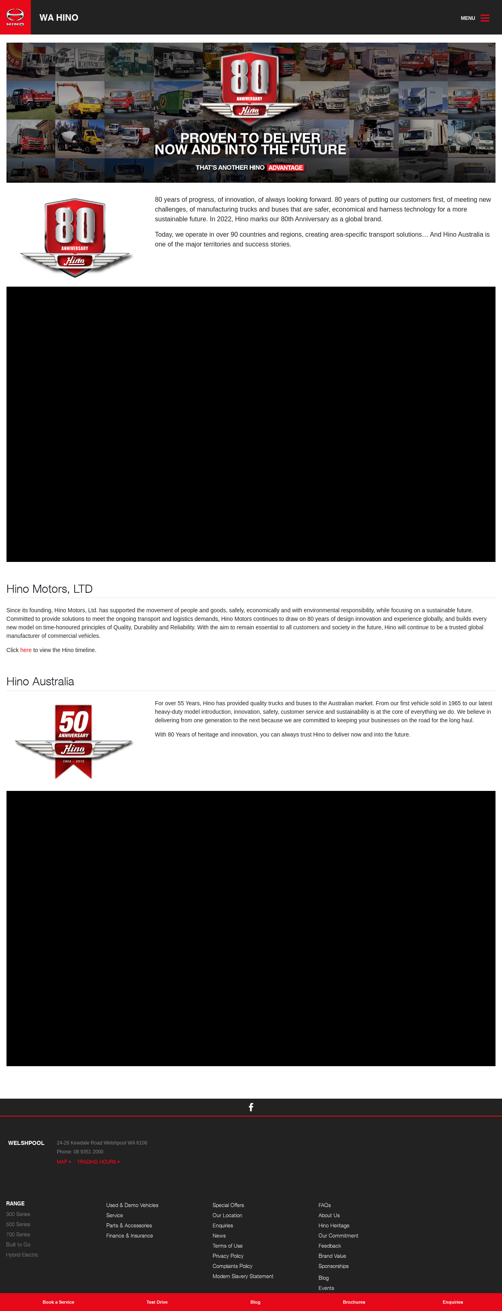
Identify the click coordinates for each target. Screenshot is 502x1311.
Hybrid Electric (22, 1255)
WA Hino (59, 17)
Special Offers (222, 1205)
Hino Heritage (322, 1225)
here (26, 650)
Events (415, 1215)
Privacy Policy (222, 1256)
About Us (317, 1215)
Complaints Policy (227, 1266)
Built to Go (18, 1245)
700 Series (18, 1234)
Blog (413, 1205)
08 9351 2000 (88, 1152)
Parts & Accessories (129, 1225)
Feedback (318, 1246)
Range (15, 1204)
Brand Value (321, 1256)
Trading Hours (96, 1162)
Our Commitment (327, 1236)
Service (114, 1215)
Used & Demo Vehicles (132, 1205)
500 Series (18, 1224)
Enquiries (217, 1225)
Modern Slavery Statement (237, 1276)
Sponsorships (322, 1266)
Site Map (418, 1246)
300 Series (18, 1214)
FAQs (313, 1205)
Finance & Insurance (129, 1236)
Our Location (222, 1215)
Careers (417, 1225)
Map (62, 1162)
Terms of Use (222, 1246)
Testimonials (421, 1236)
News (213, 1236)
